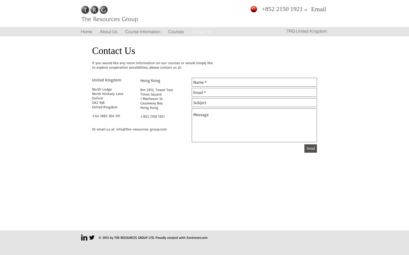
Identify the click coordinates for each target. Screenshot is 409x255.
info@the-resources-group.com (141, 129)
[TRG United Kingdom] (307, 31)
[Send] (310, 148)
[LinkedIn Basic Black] (84, 237)
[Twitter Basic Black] (92, 237)
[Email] (319, 9)
